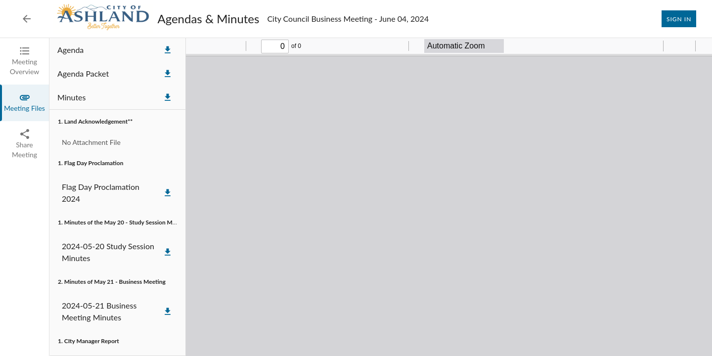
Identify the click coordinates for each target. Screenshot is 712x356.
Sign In (679, 18)
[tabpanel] (380, 197)
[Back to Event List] (27, 19)
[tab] (24, 61)
